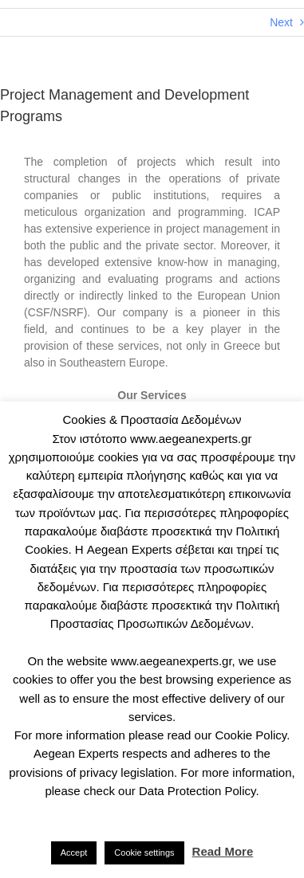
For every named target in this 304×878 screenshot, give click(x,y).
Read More (223, 851)
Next (281, 22)
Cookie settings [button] (144, 852)
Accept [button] (74, 852)
